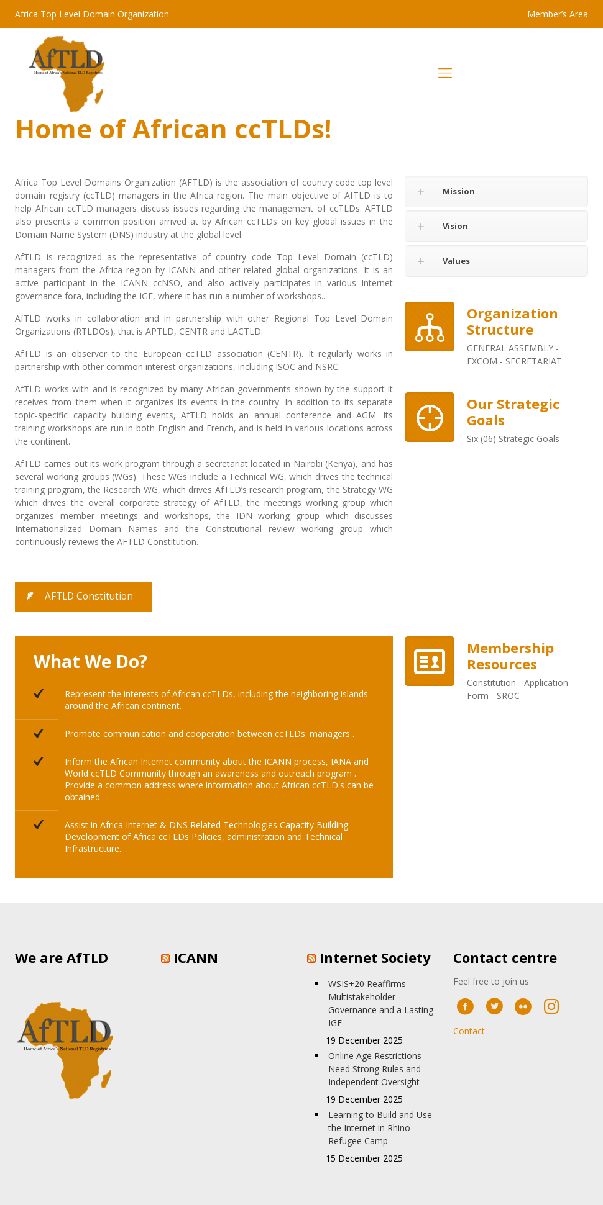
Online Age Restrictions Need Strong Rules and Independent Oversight (375, 1069)
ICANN (195, 957)
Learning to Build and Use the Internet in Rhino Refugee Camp (380, 1128)
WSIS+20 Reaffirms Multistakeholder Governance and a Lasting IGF (380, 1003)
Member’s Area (557, 14)
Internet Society (375, 957)
